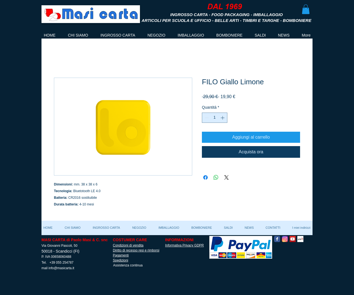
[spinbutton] (215, 118)
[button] (306, 9)
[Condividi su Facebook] (205, 177)
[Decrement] (206, 118)
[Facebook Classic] (277, 239)
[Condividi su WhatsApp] (216, 177)
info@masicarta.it (61, 268)
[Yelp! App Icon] (300, 239)
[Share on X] (226, 177)
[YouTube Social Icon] (293, 239)
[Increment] (223, 118)
